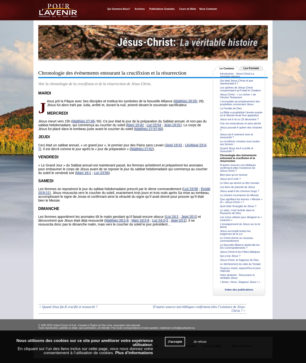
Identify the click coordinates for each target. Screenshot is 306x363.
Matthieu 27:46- (83, 121)
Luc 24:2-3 (160, 220)
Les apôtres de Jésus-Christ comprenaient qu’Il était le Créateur (240, 89)
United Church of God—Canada (70, 325)
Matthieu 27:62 (142, 149)
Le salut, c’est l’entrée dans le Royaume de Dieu (237, 211)
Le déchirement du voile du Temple (240, 264)
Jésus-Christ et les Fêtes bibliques (240, 251)
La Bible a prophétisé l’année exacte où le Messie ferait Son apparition (241, 114)
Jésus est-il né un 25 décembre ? (239, 119)
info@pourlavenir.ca (184, 328)
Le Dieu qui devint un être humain (239, 183)
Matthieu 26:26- (186, 101)
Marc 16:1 (83, 173)
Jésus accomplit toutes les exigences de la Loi (235, 232)
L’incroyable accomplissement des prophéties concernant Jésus (240, 103)
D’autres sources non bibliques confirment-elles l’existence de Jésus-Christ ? (238, 168)
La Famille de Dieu (231, 108)
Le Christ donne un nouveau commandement (236, 239)
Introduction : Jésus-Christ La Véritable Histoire (237, 75)
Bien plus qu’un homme (233, 174)
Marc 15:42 (135, 125)
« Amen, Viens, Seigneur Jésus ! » (240, 281)
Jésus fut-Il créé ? (230, 178)
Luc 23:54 (154, 125)
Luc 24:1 (172, 217)
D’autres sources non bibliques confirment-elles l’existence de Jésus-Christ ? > (199, 309)
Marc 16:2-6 (140, 220)
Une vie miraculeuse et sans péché (240, 123)
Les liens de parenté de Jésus (237, 187)
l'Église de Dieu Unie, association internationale (115, 325)
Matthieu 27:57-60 (148, 129)
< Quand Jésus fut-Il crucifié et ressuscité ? (68, 307)
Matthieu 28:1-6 (117, 220)
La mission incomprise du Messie (239, 195)
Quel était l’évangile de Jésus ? (238, 206)
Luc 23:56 (101, 173)
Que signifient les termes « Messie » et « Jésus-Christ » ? (241, 201)
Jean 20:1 (188, 217)
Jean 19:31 (172, 125)
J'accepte (175, 341)
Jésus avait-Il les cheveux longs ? (239, 191)
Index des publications (239, 289)
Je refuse (200, 341)
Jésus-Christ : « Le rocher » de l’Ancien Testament (238, 96)
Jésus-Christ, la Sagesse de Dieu (239, 259)
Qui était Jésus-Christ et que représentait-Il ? (236, 82)
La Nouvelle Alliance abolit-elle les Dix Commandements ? (240, 246)
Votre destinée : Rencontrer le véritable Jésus (237, 276)
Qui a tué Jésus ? (230, 255)
